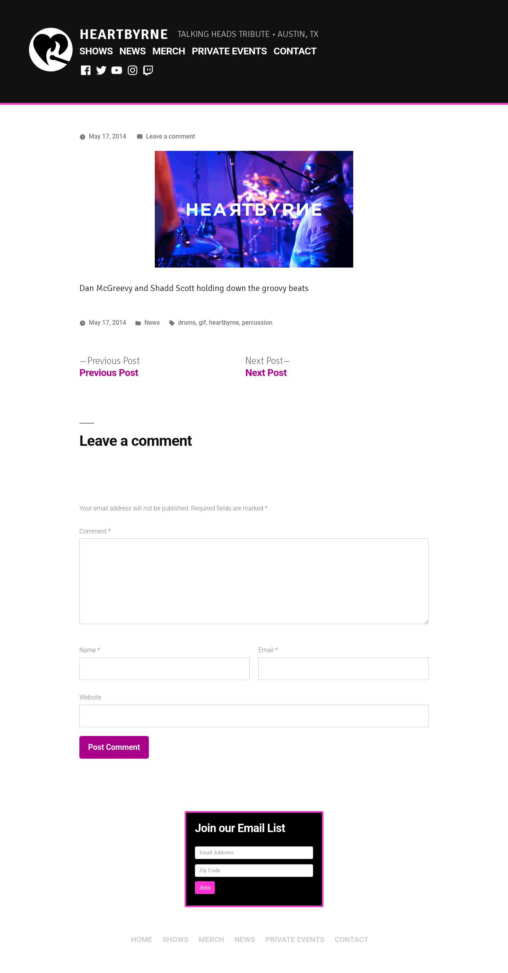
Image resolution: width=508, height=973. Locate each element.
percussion (257, 322)
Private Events (229, 51)
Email (268, 650)
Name (89, 650)
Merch (168, 51)
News (132, 51)
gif (202, 322)
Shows (96, 51)
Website (90, 697)
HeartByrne (123, 34)
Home (141, 939)
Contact (295, 51)
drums (187, 322)
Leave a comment (170, 136)
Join (204, 888)
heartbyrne (224, 322)
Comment (95, 531)
